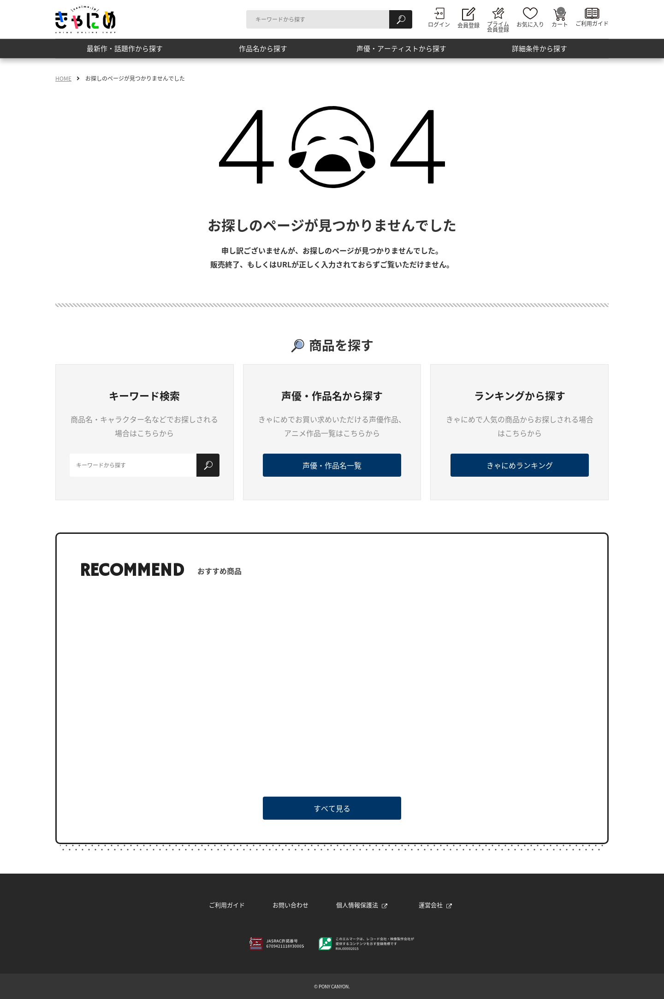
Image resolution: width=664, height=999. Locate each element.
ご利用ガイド (227, 904)
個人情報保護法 (361, 904)
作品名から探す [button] (263, 50)
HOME (63, 78)
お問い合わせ (290, 904)
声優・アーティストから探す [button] (401, 50)
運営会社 (435, 904)
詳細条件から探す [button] (539, 50)
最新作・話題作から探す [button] (124, 50)
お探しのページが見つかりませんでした (135, 78)
